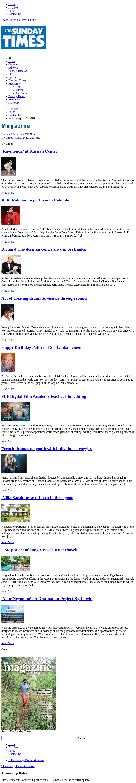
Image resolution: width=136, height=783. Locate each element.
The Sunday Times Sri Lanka (26, 760)
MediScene (14, 99)
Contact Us (14, 13)
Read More (7, 192)
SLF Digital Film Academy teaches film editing (43, 396)
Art (38, 137)
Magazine (14, 83)
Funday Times (16, 96)
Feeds (11, 10)
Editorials (14, 19)
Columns (13, 64)
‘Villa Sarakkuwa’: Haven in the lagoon (37, 497)
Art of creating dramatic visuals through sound (44, 298)
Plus (10, 73)
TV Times (21, 93)
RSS (10, 757)
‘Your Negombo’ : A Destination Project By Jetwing (48, 598)
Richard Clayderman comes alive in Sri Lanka (43, 249)
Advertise (13, 102)
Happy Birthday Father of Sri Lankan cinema (43, 347)
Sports (12, 77)
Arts (18, 86)
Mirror (19, 89)
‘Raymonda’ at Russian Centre (29, 151)
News (11, 61)
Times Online (28, 19)
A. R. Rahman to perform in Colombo (35, 200)
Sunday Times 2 (17, 70)
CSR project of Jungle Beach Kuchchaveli (39, 550)
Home (11, 4)
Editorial (13, 67)
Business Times (17, 80)
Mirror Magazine (24, 137)
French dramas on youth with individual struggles (46, 448)
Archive (13, 7)
